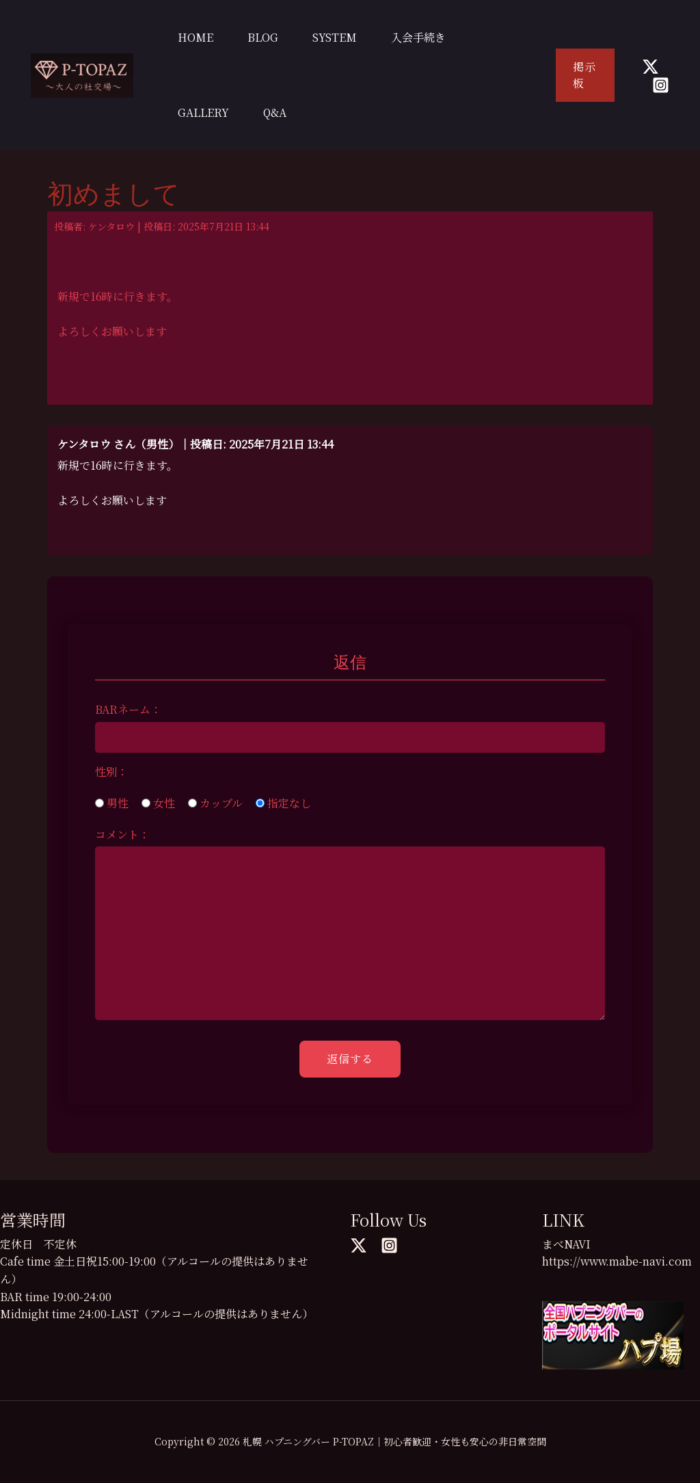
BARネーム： (128, 709)
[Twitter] (650, 66)
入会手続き (418, 37)
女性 (158, 803)
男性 (112, 803)
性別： (111, 771)
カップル (215, 803)
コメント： (122, 834)
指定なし (283, 803)
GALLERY (203, 112)
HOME (195, 37)
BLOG (262, 37)
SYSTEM (334, 37)
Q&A (274, 112)
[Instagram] (660, 85)
